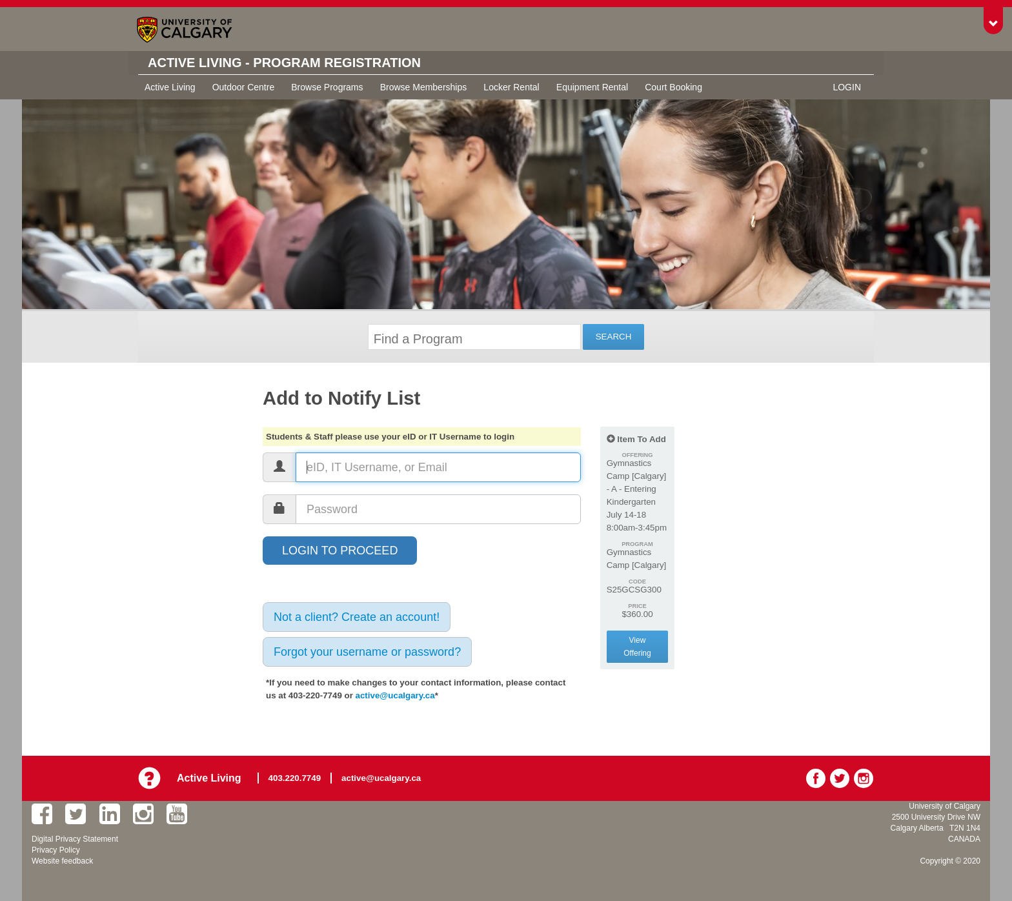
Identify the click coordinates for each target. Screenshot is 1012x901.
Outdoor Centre (243, 87)
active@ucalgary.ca (395, 695)
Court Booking (673, 87)
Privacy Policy (56, 850)
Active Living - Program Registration (284, 62)
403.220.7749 (294, 778)
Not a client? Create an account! (357, 617)
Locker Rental (511, 87)
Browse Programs (327, 87)
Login (847, 87)
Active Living (170, 87)
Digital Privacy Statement (75, 839)
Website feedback (62, 861)
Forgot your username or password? (367, 651)
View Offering (637, 647)
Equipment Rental (592, 87)
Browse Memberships (423, 87)
